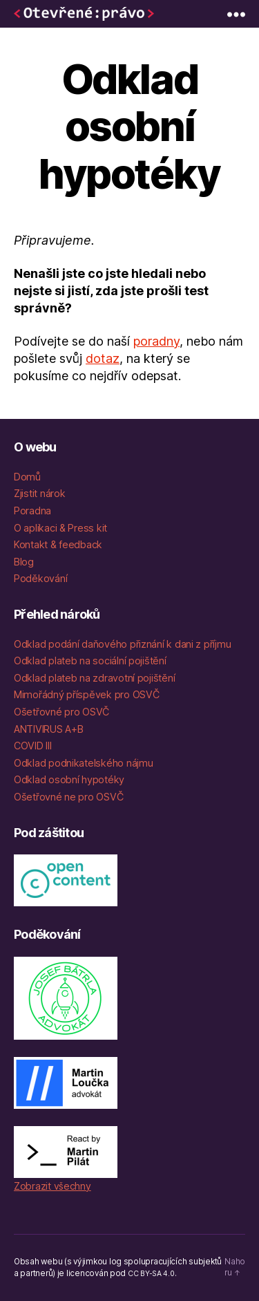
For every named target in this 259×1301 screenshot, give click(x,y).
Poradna (32, 510)
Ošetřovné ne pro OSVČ (68, 797)
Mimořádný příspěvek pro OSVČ (86, 694)
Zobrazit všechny (52, 1186)
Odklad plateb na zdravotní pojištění (94, 678)
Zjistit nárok (40, 493)
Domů (27, 477)
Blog (24, 562)
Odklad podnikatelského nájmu (83, 763)
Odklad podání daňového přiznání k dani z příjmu (122, 644)
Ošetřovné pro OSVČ (61, 712)
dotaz (102, 358)
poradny (156, 341)
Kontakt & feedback (58, 544)
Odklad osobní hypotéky (69, 779)
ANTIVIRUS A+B (49, 729)
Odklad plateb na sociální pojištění (90, 660)
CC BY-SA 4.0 (151, 1273)
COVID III (33, 745)
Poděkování (40, 578)
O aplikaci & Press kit (60, 528)
